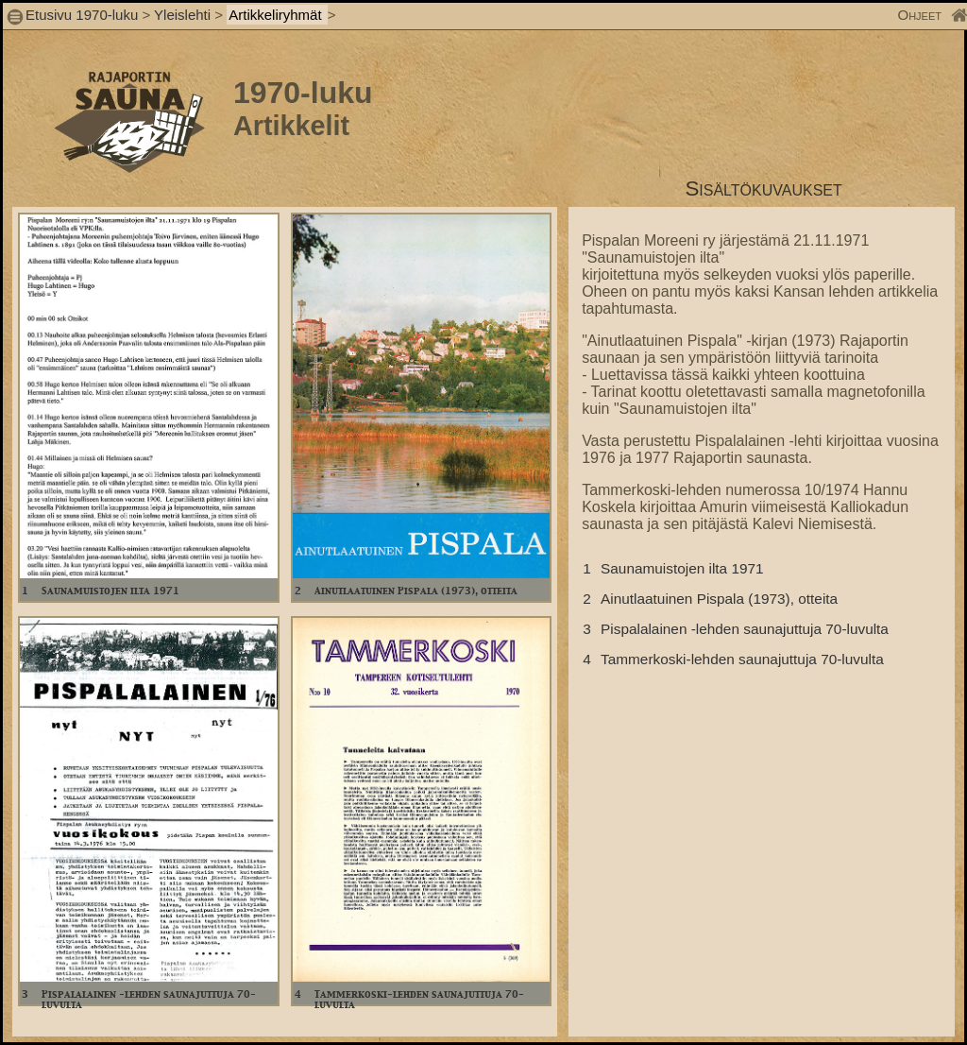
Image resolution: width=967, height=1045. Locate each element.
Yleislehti (182, 15)
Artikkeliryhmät (277, 15)
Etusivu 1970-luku (81, 15)
